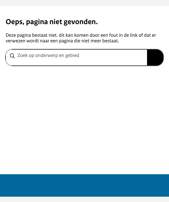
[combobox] (76, 57)
